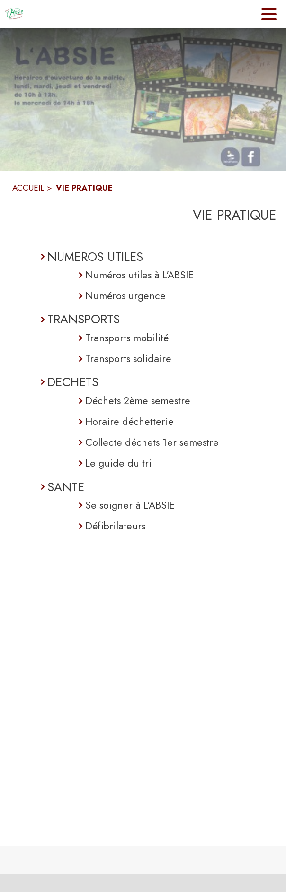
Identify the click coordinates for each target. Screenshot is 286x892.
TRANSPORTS (83, 319)
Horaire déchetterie (129, 421)
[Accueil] (14, 14)
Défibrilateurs (115, 526)
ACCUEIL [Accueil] (28, 187)
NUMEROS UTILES (95, 257)
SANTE (65, 487)
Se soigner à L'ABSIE (130, 505)
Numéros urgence (125, 295)
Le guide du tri (118, 463)
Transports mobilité (127, 337)
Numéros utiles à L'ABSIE (139, 275)
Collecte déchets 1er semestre (152, 442)
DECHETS (72, 382)
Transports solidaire (128, 358)
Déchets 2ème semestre (137, 400)
